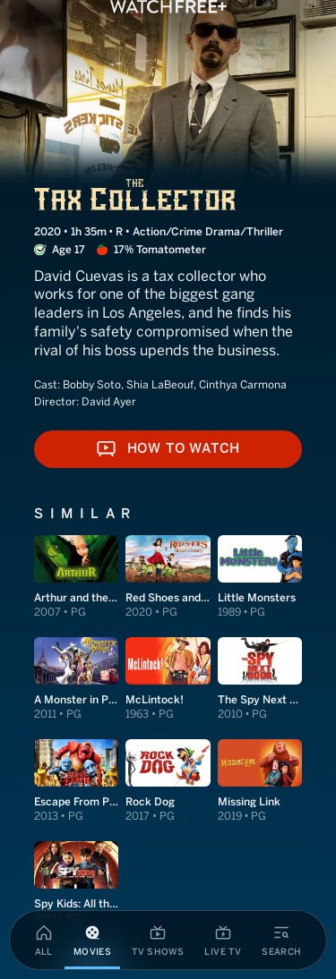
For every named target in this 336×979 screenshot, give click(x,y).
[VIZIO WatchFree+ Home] (168, 6)
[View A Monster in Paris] (76, 679)
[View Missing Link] (260, 781)
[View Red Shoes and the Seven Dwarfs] (167, 577)
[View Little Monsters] (260, 577)
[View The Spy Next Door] (260, 679)
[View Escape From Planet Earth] (76, 781)
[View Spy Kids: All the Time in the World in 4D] (76, 883)
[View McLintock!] (167, 679)
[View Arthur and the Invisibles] (76, 577)
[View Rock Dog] (167, 781)
